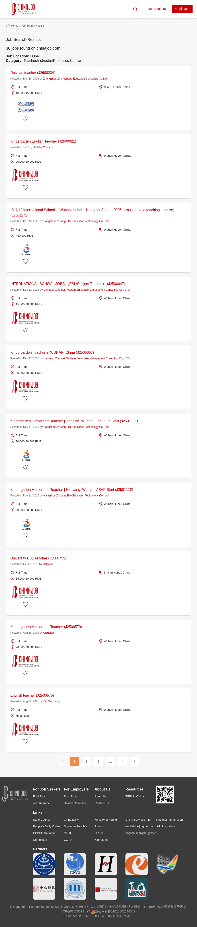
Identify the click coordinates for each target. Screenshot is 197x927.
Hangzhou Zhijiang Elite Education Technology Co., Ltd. (76, 221)
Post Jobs (70, 796)
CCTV (68, 839)
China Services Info (138, 819)
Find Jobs (39, 796)
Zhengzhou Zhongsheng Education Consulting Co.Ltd (75, 78)
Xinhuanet (101, 839)
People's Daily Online (46, 826)
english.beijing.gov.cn (139, 826)
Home (14, 25)
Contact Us (102, 803)
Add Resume (41, 803)
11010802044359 (123, 911)
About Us (101, 796)
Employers (182, 9)
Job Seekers (157, 9)
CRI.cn (99, 833)
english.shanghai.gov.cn (140, 833)
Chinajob (48, 147)
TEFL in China (134, 796)
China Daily (71, 819)
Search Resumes (75, 803)
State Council (41, 819)
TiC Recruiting (51, 701)
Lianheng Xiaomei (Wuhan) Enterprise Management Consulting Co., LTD (86, 289)
